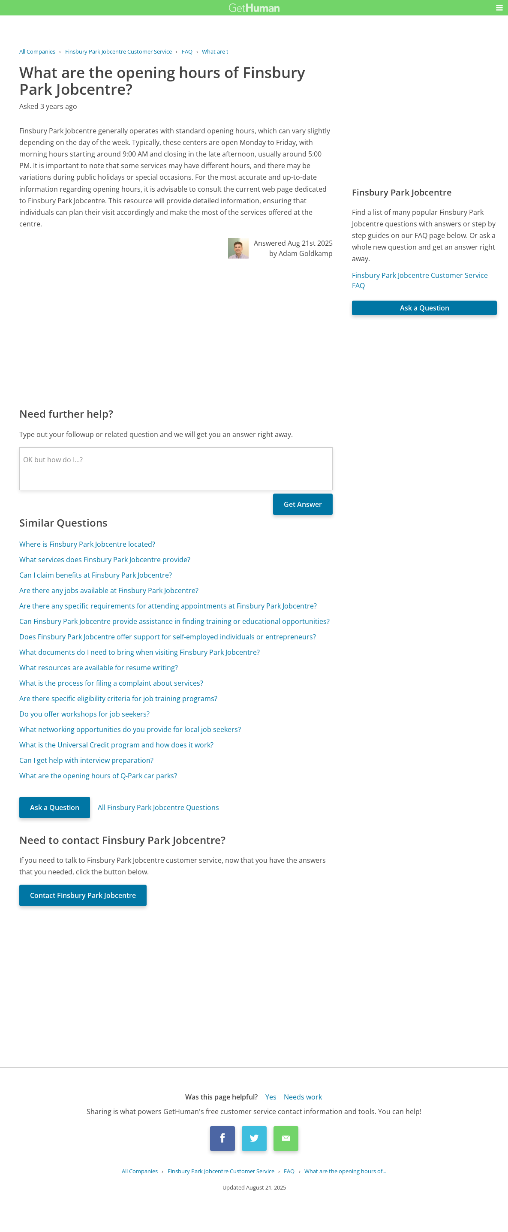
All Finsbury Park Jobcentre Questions (158, 807)
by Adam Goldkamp (301, 253)
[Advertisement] (176, 332)
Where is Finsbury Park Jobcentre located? (87, 544)
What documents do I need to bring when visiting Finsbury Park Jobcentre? (139, 652)
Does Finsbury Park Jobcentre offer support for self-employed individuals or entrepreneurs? (167, 637)
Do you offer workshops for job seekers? (84, 714)
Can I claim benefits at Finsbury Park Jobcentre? (95, 575)
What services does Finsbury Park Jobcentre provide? (104, 559)
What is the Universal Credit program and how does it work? (116, 745)
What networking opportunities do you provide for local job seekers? (130, 729)
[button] (499, 7)
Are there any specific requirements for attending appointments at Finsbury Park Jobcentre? (168, 606)
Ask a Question (54, 807)
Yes (271, 1097)
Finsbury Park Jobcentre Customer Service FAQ (420, 280)
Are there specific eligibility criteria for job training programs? (118, 698)
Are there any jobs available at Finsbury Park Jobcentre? (108, 590)
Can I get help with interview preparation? (86, 760)
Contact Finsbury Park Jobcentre (83, 895)
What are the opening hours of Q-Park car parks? (98, 775)
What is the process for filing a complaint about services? (111, 683)
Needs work (303, 1097)
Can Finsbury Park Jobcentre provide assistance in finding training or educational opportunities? (174, 621)
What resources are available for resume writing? (98, 667)
